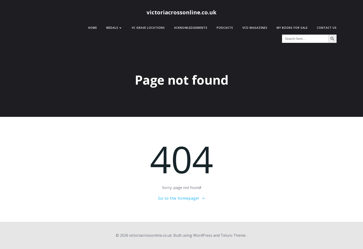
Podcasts (225, 28)
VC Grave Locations (148, 28)
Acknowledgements (190, 28)
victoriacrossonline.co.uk (181, 12)
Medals (114, 28)
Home (92, 28)
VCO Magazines (254, 28)
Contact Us (327, 28)
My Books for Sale (292, 28)
